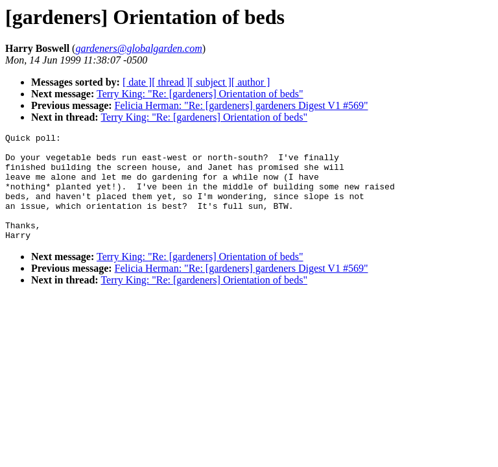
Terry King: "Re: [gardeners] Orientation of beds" (200, 93)
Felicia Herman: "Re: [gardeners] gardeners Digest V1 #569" (241, 105)
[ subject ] (210, 82)
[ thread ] (171, 82)
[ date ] (137, 82)
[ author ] (250, 82)
